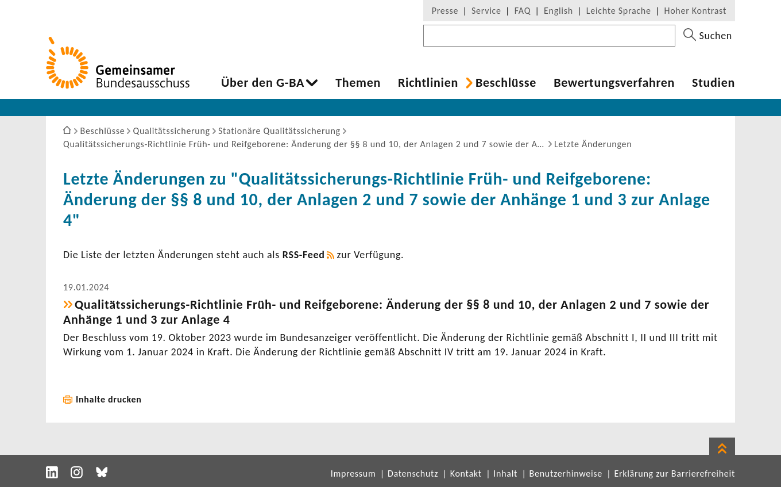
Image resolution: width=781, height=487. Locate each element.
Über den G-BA (262, 82)
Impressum (353, 473)
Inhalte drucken (109, 399)
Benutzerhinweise (565, 473)
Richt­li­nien (428, 82)
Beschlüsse (505, 82)
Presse (445, 10)
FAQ (523, 10)
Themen (358, 82)
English (558, 10)
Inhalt (505, 473)
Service (486, 10)
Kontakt (466, 473)
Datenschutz (413, 473)
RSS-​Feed (304, 254)
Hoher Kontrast (695, 10)
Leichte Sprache (618, 10)
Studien (713, 82)
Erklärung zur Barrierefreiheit (674, 473)
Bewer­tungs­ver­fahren (614, 82)
